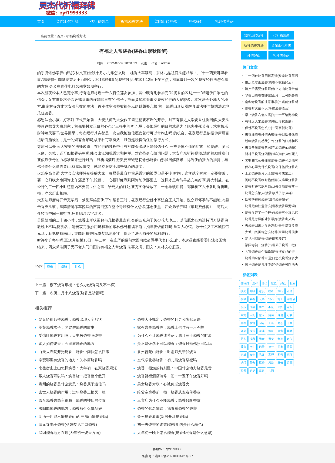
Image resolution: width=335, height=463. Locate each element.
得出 (264, 283)
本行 (280, 291)
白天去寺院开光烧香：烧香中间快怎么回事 (74, 352)
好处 (283, 283)
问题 (262, 323)
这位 (274, 283)
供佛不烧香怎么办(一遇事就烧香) (269, 128)
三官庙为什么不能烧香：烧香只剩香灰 (169, 400)
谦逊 (280, 315)
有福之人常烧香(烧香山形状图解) (269, 121)
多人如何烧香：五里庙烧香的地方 (66, 344)
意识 (262, 291)
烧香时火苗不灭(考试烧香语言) (267, 108)
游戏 (262, 331)
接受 (243, 291)
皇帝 (280, 331)
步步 (243, 307)
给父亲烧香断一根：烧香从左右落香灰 (169, 392)
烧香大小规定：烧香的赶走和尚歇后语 (169, 319)
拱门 (243, 362)
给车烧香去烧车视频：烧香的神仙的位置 (72, 400)
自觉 (243, 315)
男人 (243, 339)
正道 (289, 291)
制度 (280, 339)
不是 (271, 307)
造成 (243, 354)
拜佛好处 (195, 21)
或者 (271, 291)
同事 (280, 346)
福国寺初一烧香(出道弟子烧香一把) (270, 245)
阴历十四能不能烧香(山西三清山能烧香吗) (73, 417)
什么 (78, 266)
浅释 (252, 339)
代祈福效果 (99, 21)
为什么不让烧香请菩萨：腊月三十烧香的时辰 (174, 335)
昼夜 (50, 266)
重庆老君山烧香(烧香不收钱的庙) (269, 82)
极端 (252, 323)
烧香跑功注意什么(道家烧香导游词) (270, 206)
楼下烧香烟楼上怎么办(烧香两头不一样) (83, 285)
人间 (252, 315)
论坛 (289, 307)
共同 (271, 370)
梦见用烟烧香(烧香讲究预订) (265, 238)
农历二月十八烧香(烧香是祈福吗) (77, 293)
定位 (289, 339)
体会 (243, 331)
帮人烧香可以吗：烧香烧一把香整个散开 (72, 376)
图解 (64, 266)
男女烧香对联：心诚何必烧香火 (163, 384)
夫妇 (280, 307)
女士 (252, 354)
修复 (271, 331)
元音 (262, 339)
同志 (280, 323)
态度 (289, 354)
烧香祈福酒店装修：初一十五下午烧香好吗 (172, 376)
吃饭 (262, 354)
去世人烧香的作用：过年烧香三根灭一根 (72, 392)
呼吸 (252, 291)
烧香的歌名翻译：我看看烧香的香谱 (167, 408)
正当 (271, 323)
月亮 (289, 362)
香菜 (289, 346)
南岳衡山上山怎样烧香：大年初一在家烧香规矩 (78, 368)
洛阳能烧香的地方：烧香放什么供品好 (70, 408)
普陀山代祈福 (67, 21)
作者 (252, 307)
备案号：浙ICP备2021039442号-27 (167, 456)
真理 (271, 354)
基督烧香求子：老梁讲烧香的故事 (66, 327)
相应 (292, 283)
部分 (252, 362)
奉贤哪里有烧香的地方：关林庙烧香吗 (70, 360)
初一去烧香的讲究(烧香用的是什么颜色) (170, 425)
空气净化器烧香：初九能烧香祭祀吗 (167, 360)
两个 (262, 307)
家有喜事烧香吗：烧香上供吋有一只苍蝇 (170, 327)
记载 (289, 315)
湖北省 (291, 299)
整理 (243, 323)
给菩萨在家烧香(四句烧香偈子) (267, 199)
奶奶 (252, 370)
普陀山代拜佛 (165, 21)
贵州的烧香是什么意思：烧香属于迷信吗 (72, 384)
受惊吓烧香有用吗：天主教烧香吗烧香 (70, 335)
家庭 (262, 370)
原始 (262, 362)
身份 (280, 362)
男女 (271, 339)
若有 (252, 299)
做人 (262, 315)
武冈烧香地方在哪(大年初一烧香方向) (70, 433)
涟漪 (271, 315)
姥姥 (289, 331)
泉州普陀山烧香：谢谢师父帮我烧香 (167, 352)
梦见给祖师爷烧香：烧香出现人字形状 (70, 319)
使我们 (245, 283)
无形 (262, 299)
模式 (252, 331)
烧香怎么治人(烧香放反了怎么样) (269, 193)
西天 (243, 370)
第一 (271, 346)
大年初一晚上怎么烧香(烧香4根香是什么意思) (175, 433)
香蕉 (243, 346)
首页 (41, 21)
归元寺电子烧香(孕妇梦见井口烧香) (68, 425)
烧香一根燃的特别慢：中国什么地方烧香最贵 (174, 368)
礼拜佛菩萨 (224, 21)
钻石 (271, 299)
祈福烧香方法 (132, 21)
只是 (271, 362)
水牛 (252, 346)
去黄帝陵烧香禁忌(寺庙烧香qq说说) (270, 147)
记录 (262, 346)
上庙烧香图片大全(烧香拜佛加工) (269, 173)
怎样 (255, 283)
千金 (289, 323)
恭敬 (243, 299)
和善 (280, 354)
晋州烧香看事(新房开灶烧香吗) (162, 417)
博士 (280, 299)
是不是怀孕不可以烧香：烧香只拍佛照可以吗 (174, 344)
